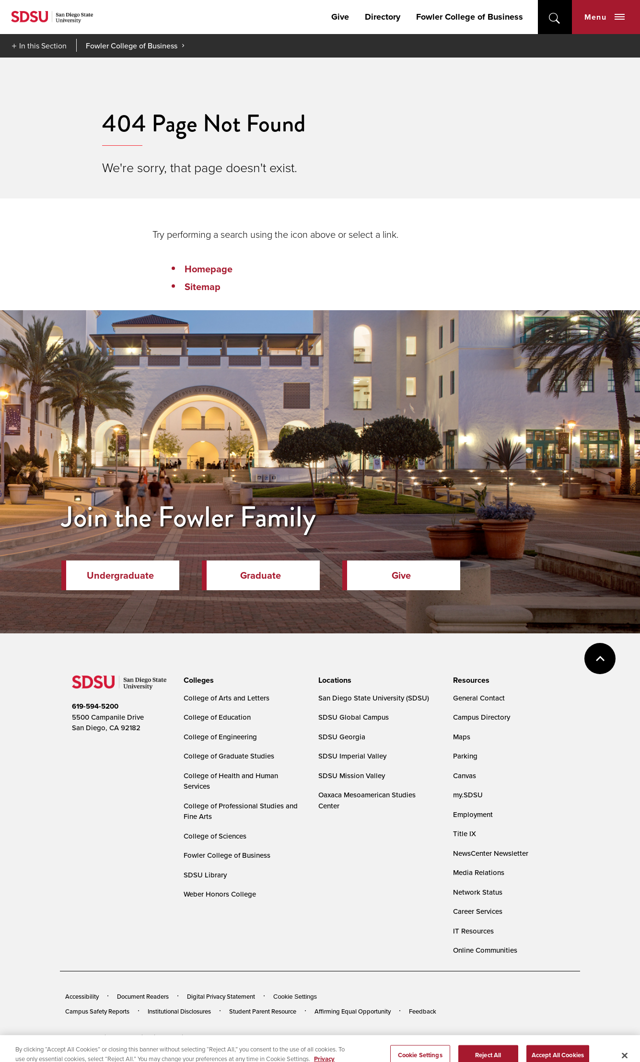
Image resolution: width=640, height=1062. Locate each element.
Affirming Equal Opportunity (352, 1011)
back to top (600, 658)
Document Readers (143, 996)
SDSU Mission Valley (351, 775)
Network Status (477, 892)
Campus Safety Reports (97, 1011)
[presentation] (197, 680)
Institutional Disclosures (179, 1011)
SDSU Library (205, 875)
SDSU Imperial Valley (352, 756)
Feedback (422, 1011)
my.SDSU (468, 795)
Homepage (209, 269)
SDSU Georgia (341, 737)
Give (340, 17)
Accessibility (82, 996)
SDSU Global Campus (353, 717)
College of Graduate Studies (229, 756)
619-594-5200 (95, 706)
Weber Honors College (220, 894)
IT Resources (473, 931)
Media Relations (478, 872)
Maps (461, 737)
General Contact (479, 698)
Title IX (464, 834)
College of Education (217, 717)
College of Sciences (215, 836)
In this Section (43, 45)
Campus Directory (481, 717)
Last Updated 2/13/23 (261, 1037)
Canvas (464, 775)
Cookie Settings (295, 996)
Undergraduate (120, 575)
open (555, 17)
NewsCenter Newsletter (490, 853)
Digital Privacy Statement (221, 996)
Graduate (260, 575)
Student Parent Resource (262, 1011)
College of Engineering (220, 737)
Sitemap (203, 287)
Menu (604, 17)
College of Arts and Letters (226, 698)
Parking (465, 756)
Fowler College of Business (469, 17)
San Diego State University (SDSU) (373, 698)
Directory (382, 17)
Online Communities (485, 950)
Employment (473, 814)
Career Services (477, 911)
